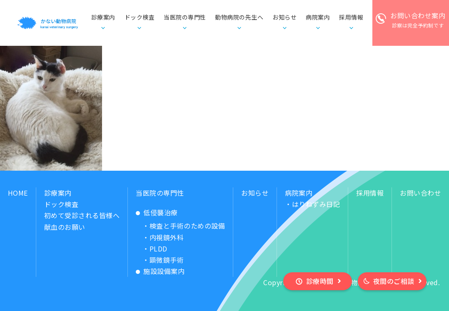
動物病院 (239, 17)
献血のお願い (64, 227)
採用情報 (370, 193)
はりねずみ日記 (316, 204)
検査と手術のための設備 (187, 226)
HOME (18, 193)
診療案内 (58, 193)
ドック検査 (140, 17)
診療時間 (320, 281)
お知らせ (284, 17)
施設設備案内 (164, 271)
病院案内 (298, 193)
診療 (103, 17)
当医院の (185, 17)
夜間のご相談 (393, 281)
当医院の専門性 (160, 193)
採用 (351, 17)
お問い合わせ (420, 193)
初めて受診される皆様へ (82, 215)
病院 (318, 17)
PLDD (158, 249)
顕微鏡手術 (167, 260)
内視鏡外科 (167, 237)
